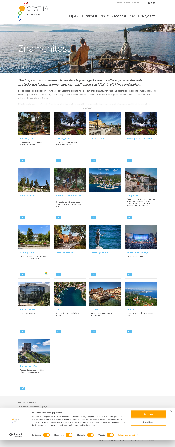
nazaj (21, 68)
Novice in (113, 16)
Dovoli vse (148, 421)
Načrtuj (142, 16)
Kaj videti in (83, 16)
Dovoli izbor (148, 429)
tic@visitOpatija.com (100, 409)
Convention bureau (27, 402)
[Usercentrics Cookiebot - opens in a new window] (15, 442)
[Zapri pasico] (171, 418)
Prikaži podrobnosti (126, 442)
